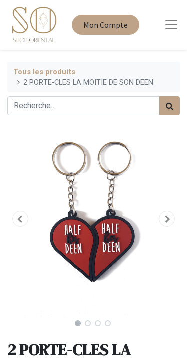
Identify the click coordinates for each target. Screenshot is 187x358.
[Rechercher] (169, 105)
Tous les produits (44, 72)
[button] (20, 218)
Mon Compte (105, 25)
